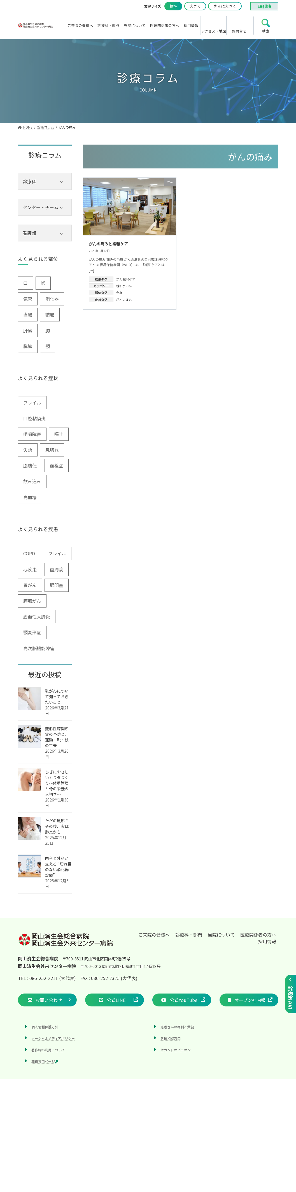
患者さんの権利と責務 (177, 1026)
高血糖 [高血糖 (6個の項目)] (30, 497)
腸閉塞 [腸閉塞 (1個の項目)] (56, 585)
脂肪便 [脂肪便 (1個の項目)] (30, 465)
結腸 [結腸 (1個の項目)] (49, 314)
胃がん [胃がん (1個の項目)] (30, 585)
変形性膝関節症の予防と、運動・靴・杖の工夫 (57, 737)
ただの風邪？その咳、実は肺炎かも (57, 826)
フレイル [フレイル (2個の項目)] (32, 402)
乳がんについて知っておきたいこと (57, 696)
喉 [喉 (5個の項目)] (43, 283)
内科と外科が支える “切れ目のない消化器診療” (58, 866)
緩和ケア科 (124, 286)
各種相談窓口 (170, 1038)
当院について (221, 934)
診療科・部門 (188, 934)
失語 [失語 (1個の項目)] (27, 449)
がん (119, 279)
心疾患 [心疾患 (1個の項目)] (30, 569)
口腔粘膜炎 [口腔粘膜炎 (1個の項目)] (34, 418)
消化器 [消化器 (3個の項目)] (52, 298)
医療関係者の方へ (258, 934)
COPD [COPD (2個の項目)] (29, 553)
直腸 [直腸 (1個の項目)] (27, 314)
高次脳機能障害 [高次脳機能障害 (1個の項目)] (39, 648)
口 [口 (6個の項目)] (25, 283)
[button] (47, 1000)
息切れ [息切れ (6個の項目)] (52, 449)
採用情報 (267, 941)
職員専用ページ (44, 1061)
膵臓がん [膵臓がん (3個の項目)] (32, 600)
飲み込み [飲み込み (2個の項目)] (32, 481)
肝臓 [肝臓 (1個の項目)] (27, 330)
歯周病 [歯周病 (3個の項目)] (56, 569)
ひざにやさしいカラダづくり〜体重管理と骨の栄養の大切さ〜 (57, 783)
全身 (119, 292)
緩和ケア (129, 279)
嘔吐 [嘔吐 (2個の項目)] (58, 434)
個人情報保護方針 (44, 1026)
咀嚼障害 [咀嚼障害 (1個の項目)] (32, 434)
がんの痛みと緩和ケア (108, 243)
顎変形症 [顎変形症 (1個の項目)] (32, 632)
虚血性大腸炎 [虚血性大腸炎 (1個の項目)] (36, 616)
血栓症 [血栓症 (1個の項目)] (56, 465)
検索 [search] (265, 31)
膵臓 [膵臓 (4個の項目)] (27, 346)
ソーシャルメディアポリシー (53, 1038)
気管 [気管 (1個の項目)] (27, 298)
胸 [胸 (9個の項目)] (47, 330)
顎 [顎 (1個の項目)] (47, 346)
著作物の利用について (48, 1049)
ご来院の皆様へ (154, 934)
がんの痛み (124, 299)
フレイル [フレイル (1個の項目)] (57, 553)
